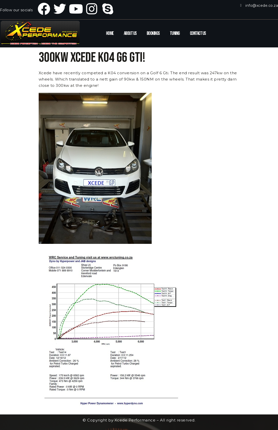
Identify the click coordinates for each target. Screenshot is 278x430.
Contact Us (198, 33)
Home (110, 33)
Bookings (153, 33)
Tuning (175, 33)
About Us (130, 33)
